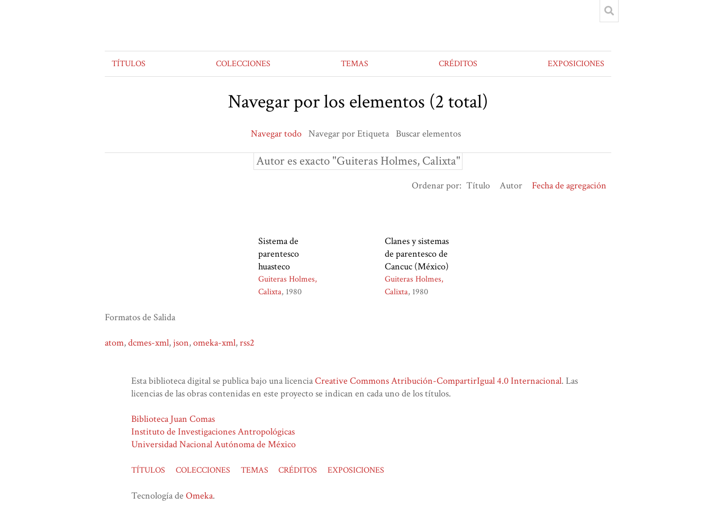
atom (114, 343)
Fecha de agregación (569, 185)
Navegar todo (276, 134)
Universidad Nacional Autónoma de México (213, 444)
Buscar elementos (428, 134)
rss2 (247, 343)
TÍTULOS (129, 63)
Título (478, 185)
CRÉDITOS (458, 63)
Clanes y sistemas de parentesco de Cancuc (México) (417, 254)
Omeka (199, 496)
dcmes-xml (148, 343)
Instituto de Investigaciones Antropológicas (213, 432)
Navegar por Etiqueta (349, 134)
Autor (511, 185)
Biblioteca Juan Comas (173, 419)
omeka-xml (214, 343)
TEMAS (354, 63)
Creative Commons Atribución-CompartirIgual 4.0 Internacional (438, 381)
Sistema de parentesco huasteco (278, 254)
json (181, 343)
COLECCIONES (243, 63)
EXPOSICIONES (576, 63)
